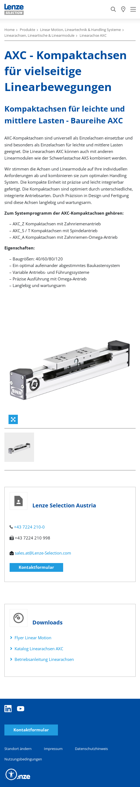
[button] (11, 774)
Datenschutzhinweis (91, 748)
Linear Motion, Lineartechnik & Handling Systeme (80, 29)
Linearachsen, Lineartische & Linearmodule (39, 35)
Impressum (53, 748)
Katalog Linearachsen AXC (39, 648)
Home (9, 29)
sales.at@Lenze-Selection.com (43, 553)
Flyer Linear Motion (33, 637)
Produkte (27, 29)
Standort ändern (18, 748)
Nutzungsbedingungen (23, 759)
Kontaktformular (36, 567)
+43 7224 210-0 (29, 527)
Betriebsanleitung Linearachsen (44, 659)
